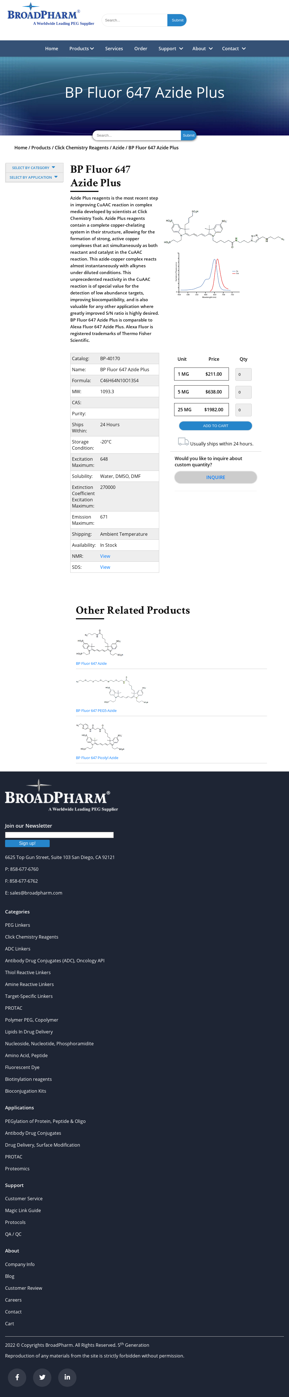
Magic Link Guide (23, 1210)
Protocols (15, 1222)
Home (51, 48)
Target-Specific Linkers (29, 996)
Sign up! (27, 843)
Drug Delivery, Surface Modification (42, 1145)
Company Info (20, 1264)
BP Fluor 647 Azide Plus (153, 148)
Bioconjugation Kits (25, 1091)
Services (114, 48)
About (199, 48)
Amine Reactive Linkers (29, 984)
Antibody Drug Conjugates (33, 1133)
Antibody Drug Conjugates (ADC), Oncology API (54, 960)
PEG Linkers (17, 925)
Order (140, 48)
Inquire (215, 477)
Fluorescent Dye (22, 1067)
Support (167, 48)
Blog (9, 1276)
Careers (13, 1300)
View (105, 556)
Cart (9, 1324)
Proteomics (17, 1169)
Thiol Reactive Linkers (28, 972)
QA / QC (13, 1234)
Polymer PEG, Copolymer (31, 1020)
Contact (230, 48)
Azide (118, 148)
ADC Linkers (17, 949)
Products (81, 48)
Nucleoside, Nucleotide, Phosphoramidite (49, 1043)
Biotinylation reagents (28, 1079)
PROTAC (13, 1008)
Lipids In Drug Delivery (29, 1032)
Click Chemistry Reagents (82, 148)
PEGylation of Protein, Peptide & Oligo (45, 1121)
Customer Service (24, 1198)
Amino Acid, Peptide (26, 1055)
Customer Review (23, 1288)
